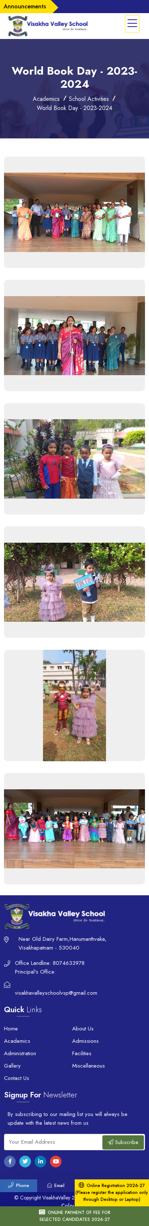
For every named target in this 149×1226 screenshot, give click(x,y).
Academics (17, 1041)
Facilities (81, 1053)
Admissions (85, 1041)
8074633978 (69, 963)
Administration (20, 1053)
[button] (132, 24)
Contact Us (16, 1078)
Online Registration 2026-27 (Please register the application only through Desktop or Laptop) (111, 1192)
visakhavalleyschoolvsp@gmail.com (56, 993)
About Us (83, 1029)
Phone (18, 1185)
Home (11, 1029)
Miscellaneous (88, 1066)
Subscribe (123, 1142)
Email (55, 1185)
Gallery (12, 1066)
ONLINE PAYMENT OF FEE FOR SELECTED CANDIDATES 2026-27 (74, 1216)
